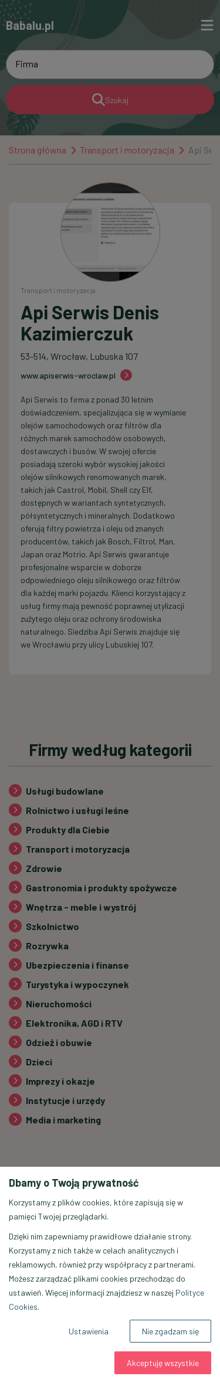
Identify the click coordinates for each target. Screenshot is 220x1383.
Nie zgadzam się (170, 1331)
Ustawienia (89, 1331)
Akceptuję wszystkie (163, 1363)
